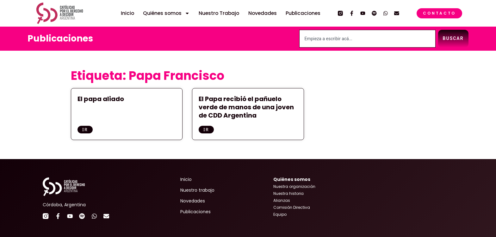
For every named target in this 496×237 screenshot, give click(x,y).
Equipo (280, 214)
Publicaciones (303, 13)
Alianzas (281, 200)
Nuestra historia (288, 193)
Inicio (127, 13)
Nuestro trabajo (197, 190)
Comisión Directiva (291, 207)
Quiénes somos (166, 13)
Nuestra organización (294, 186)
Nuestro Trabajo (219, 13)
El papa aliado (101, 98)
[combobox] (367, 39)
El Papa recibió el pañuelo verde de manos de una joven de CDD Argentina (246, 107)
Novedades (262, 13)
